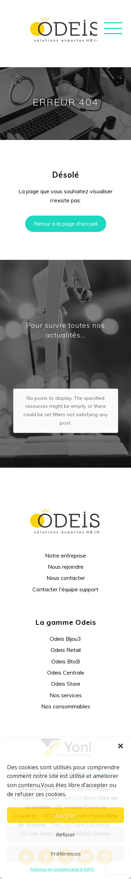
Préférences (66, 853)
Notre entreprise (65, 524)
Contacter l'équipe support (65, 558)
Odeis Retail (66, 619)
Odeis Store (65, 653)
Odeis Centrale (65, 642)
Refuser (65, 834)
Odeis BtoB (65, 630)
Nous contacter (65, 547)
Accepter (66, 815)
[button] (120, 745)
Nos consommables (65, 675)
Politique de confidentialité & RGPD (62, 869)
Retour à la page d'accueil (65, 223)
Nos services (66, 664)
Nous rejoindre (65, 536)
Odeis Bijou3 (65, 608)
